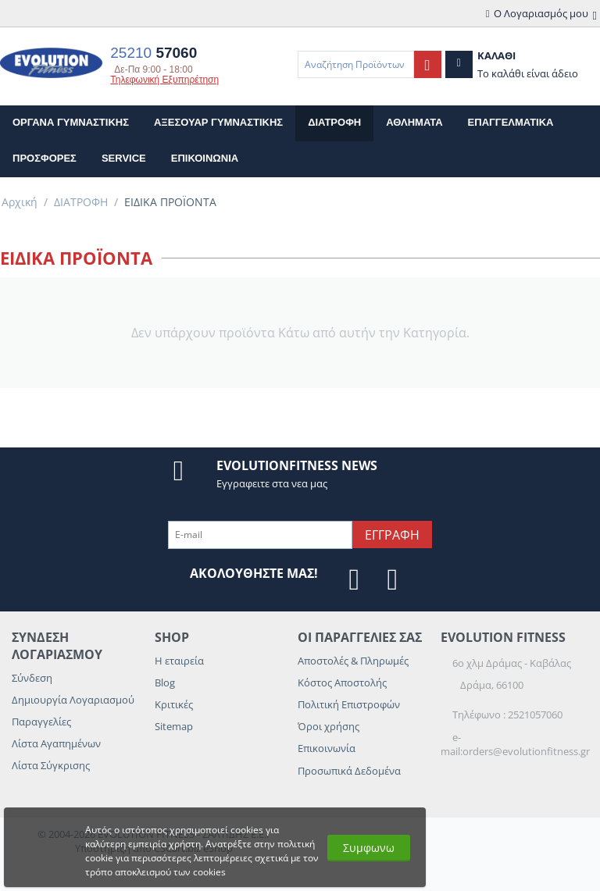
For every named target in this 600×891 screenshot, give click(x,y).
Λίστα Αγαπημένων (56, 743)
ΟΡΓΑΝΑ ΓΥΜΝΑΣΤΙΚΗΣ (70, 122)
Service (124, 158)
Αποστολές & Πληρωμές (353, 661)
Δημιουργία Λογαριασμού (73, 700)
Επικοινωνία (326, 748)
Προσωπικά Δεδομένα (349, 771)
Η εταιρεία (179, 661)
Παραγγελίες (41, 722)
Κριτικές (174, 704)
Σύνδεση (32, 678)
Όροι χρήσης (328, 726)
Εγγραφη (392, 535)
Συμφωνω (369, 847)
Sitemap (174, 726)
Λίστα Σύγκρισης (51, 765)
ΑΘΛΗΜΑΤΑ (414, 122)
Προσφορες (44, 158)
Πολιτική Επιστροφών (349, 704)
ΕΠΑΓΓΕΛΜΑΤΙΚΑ (511, 122)
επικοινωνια (204, 158)
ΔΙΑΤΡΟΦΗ (334, 122)
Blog (165, 682)
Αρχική (20, 201)
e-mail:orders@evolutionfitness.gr (515, 744)
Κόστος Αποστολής (342, 682)
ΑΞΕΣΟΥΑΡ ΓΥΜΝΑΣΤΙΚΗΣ (218, 122)
